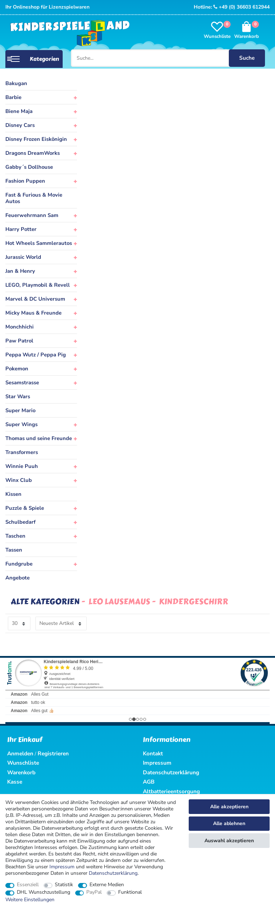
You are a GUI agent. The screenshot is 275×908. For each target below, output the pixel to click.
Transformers (21, 452)
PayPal (94, 892)
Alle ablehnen (229, 823)
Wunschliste (23, 762)
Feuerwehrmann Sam (31, 215)
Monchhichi (19, 326)
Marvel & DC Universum (35, 298)
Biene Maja (19, 111)
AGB (149, 781)
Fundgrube (19, 563)
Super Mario (20, 410)
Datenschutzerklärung (171, 772)
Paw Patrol (19, 340)
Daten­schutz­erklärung (113, 873)
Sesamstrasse (22, 382)
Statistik (64, 885)
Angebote (17, 577)
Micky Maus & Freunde (33, 312)
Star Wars (17, 396)
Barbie (13, 97)
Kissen (13, 494)
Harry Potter (21, 229)
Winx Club (18, 480)
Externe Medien (107, 885)
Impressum (61, 866)
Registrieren (53, 753)
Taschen (15, 535)
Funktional (130, 892)
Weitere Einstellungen (29, 900)
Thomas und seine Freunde (38, 438)
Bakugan (16, 83)
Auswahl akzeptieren (229, 840)
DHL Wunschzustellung (43, 892)
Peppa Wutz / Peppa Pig (35, 354)
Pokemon (16, 368)
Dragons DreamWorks (32, 153)
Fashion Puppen (25, 180)
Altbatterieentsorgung (171, 791)
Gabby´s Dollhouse (29, 167)
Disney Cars (20, 125)
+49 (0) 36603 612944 (241, 7)
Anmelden (20, 753)
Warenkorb (21, 772)
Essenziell (28, 885)
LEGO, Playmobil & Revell (37, 284)
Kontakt (153, 753)
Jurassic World (23, 257)
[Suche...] (168, 58)
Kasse (14, 781)
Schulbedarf (20, 521)
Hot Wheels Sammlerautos (38, 243)
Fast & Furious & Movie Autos (33, 198)
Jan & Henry (20, 271)
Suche (246, 57)
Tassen (13, 549)
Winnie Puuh (21, 466)
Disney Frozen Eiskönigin (36, 139)
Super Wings (21, 424)
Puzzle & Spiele (24, 508)
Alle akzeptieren (229, 806)
